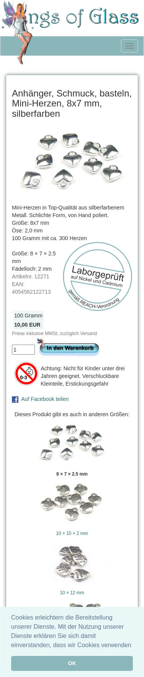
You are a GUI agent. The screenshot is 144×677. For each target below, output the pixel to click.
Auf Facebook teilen (45, 399)
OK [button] (72, 663)
